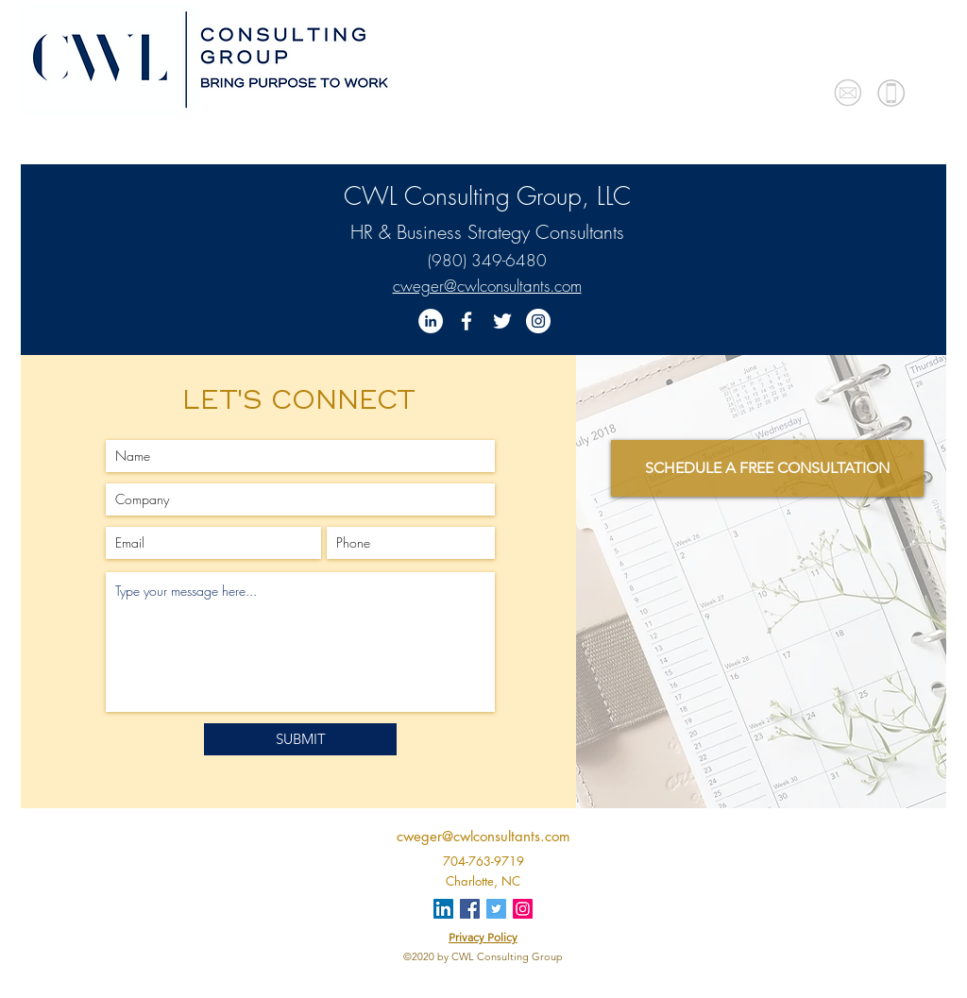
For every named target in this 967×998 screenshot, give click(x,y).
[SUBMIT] (300, 739)
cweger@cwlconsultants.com (487, 285)
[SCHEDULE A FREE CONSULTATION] (767, 468)
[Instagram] (538, 321)
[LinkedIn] (430, 321)
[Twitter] (502, 321)
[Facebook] (466, 321)
